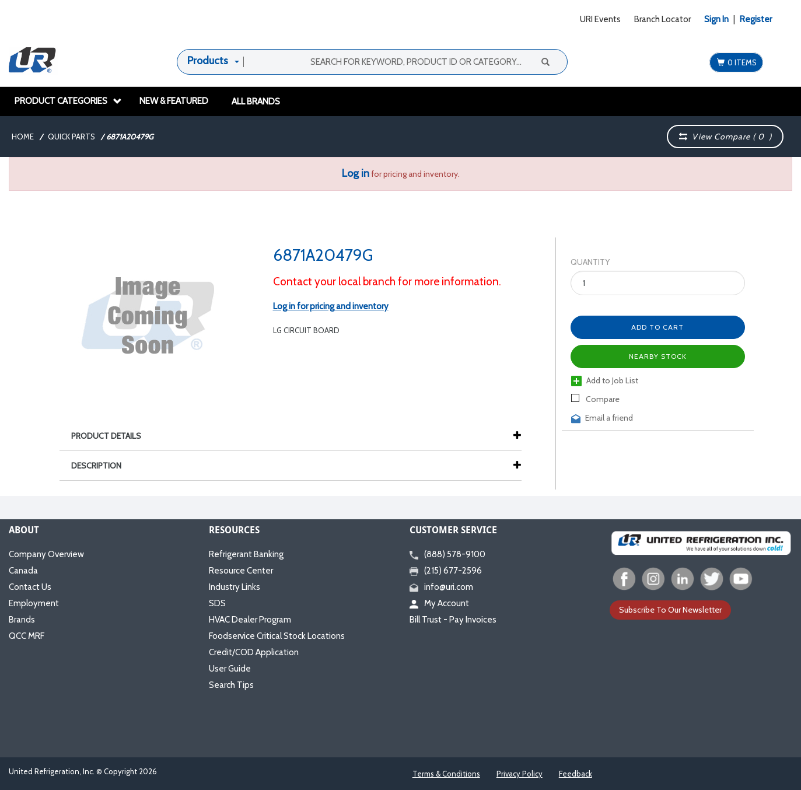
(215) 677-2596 (446, 570)
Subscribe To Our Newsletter (670, 609)
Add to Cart (657, 327)
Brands (22, 619)
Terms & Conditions (446, 773)
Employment (34, 603)
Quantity (590, 262)
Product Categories (68, 101)
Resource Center (241, 570)
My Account (439, 603)
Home (23, 136)
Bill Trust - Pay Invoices (453, 619)
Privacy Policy (519, 773)
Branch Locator (662, 19)
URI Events (600, 19)
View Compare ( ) (725, 136)
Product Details (112, 436)
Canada (23, 570)
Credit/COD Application (254, 652)
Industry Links (234, 587)
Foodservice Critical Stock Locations (277, 636)
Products (207, 60)
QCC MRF (26, 636)
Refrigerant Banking (246, 554)
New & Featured (173, 101)
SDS (217, 603)
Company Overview (46, 554)
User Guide (230, 668)
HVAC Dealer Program (250, 619)
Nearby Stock (658, 356)
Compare (595, 399)
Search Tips (231, 685)
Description (102, 465)
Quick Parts (71, 136)
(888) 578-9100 (447, 554)
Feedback (575, 773)
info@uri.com (441, 587)
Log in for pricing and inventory (331, 306)
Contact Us (30, 587)
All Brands (256, 101)
